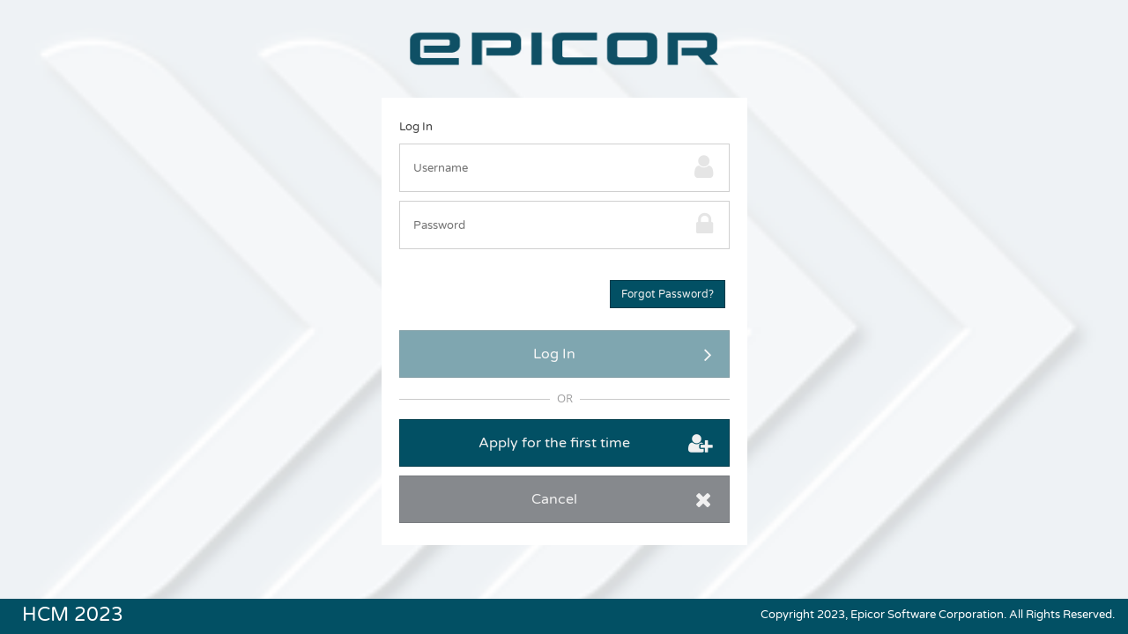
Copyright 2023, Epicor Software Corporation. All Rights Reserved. (938, 615)
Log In (416, 127)
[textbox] (542, 167)
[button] (667, 294)
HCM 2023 (72, 613)
